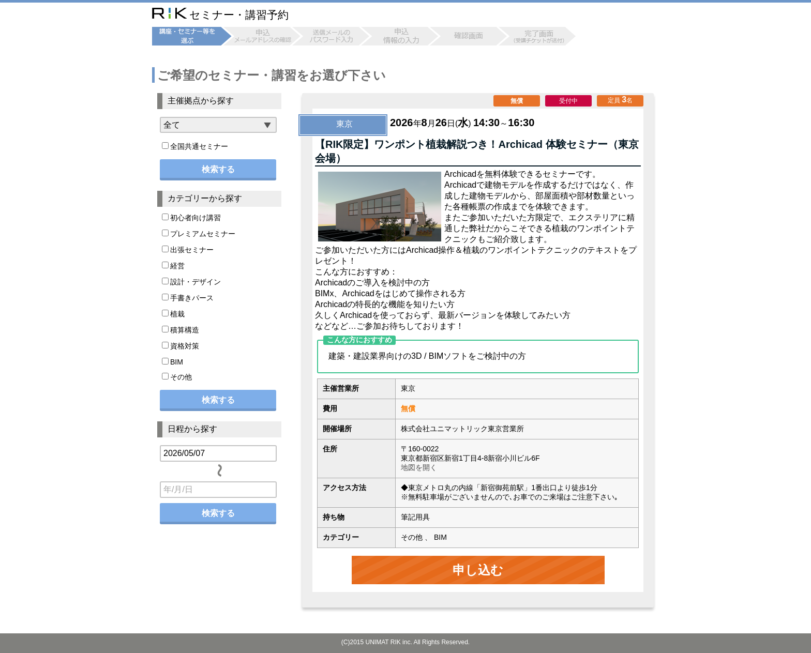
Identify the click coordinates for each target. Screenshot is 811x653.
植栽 (173, 314)
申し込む (478, 570)
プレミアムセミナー (198, 234)
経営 (173, 266)
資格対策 (180, 346)
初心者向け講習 (191, 218)
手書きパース (188, 298)
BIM (172, 362)
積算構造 (180, 330)
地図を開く (419, 467)
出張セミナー (188, 250)
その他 (177, 377)
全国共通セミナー (195, 146)
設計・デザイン (191, 282)
